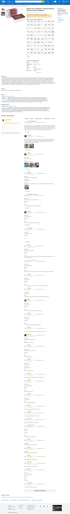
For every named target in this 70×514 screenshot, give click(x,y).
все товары (12, 96)
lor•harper (29, 134)
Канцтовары (4, 497)
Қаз (53, 1)
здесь (20, 133)
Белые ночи (35, 62)
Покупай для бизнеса (31, 506)
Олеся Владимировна (31, 121)
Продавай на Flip (30, 509)
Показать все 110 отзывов (40, 490)
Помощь (9, 505)
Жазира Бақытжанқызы (32, 194)
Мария (28, 299)
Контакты (59, 21)
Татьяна (29, 211)
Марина (28, 152)
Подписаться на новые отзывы (41, 12)
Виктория (29, 461)
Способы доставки (61, 19)
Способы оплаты (61, 20)
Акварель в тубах (5, 500)
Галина (28, 373)
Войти (47, 1)
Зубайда (29, 172)
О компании (21, 505)
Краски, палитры (21, 497)
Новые (32, 118)
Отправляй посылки (31, 505)
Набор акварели (14, 500)
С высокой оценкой (38, 118)
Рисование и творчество (12, 497)
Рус (55, 1)
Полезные (27, 118)
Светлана (29, 411)
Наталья (29, 244)
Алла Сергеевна (30, 425)
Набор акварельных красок (24, 500)
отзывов (33, 12)
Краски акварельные (29, 497)
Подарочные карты (11, 509)
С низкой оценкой (47, 118)
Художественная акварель (37, 500)
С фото (53, 118)
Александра (29, 227)
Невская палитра (36, 64)
